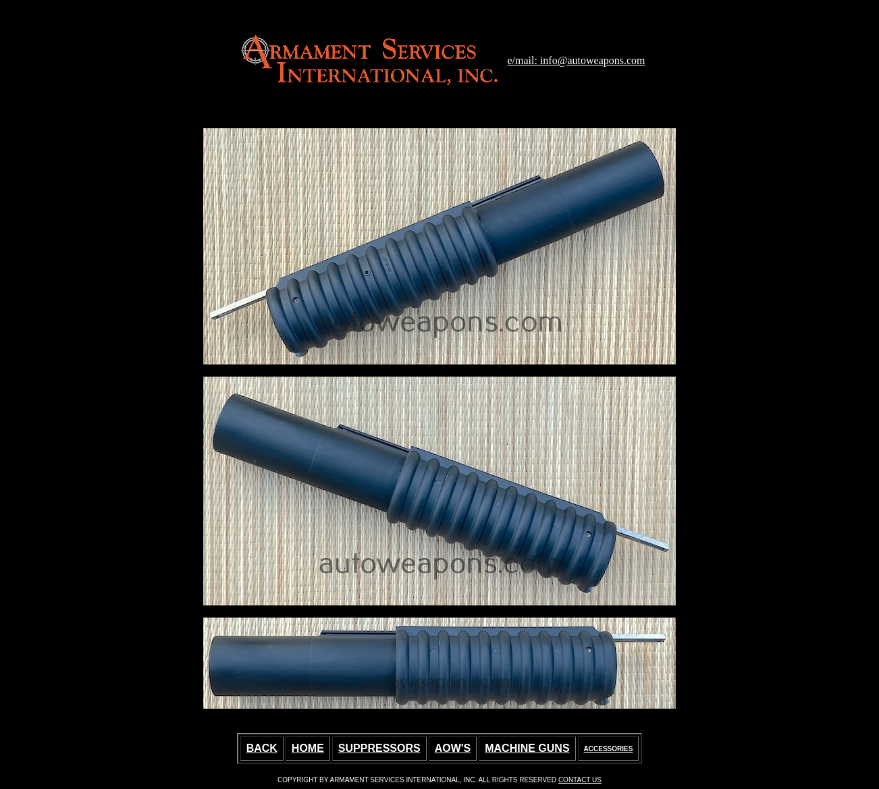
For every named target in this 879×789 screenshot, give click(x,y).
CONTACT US (580, 780)
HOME (308, 748)
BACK (261, 748)
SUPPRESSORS (379, 748)
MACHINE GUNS (527, 748)
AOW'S (453, 748)
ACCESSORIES (608, 749)
